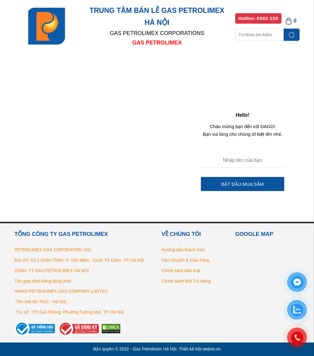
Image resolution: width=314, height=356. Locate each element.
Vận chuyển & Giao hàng (185, 260)
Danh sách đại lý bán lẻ (163, 61)
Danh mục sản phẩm (102, 61)
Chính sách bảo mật (181, 270)
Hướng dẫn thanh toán (183, 249)
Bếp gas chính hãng (222, 61)
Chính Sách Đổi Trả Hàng (186, 281)
